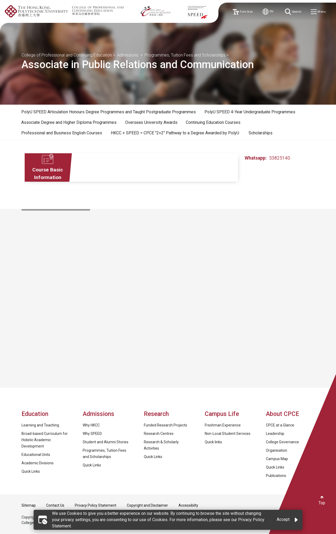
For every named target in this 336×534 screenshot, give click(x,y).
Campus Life (222, 414)
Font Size (243, 11)
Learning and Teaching (40, 425)
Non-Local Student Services (227, 433)
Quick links (213, 442)
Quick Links (31, 471)
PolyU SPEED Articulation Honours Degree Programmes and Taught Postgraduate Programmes (108, 111)
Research (156, 414)
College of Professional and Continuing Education (67, 55)
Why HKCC (91, 425)
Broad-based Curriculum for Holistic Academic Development (45, 439)
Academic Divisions (38, 463)
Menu (319, 11)
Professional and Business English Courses (61, 132)
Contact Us (55, 505)
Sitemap (29, 505)
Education (35, 414)
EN (268, 11)
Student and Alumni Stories (105, 442)
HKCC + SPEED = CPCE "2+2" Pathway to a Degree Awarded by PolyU (175, 132)
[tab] (108, 112)
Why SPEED (92, 433)
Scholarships (260, 132)
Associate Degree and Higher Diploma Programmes (69, 122)
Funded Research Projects (165, 425)
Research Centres (159, 433)
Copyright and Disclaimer (147, 505)
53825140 (279, 158)
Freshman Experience (223, 425)
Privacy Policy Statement (95, 505)
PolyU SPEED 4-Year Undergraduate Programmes (249, 111)
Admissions (128, 55)
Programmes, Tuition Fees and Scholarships (185, 55)
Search (293, 11)
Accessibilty (188, 505)
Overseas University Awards (151, 122)
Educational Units (36, 454)
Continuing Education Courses (213, 122)
